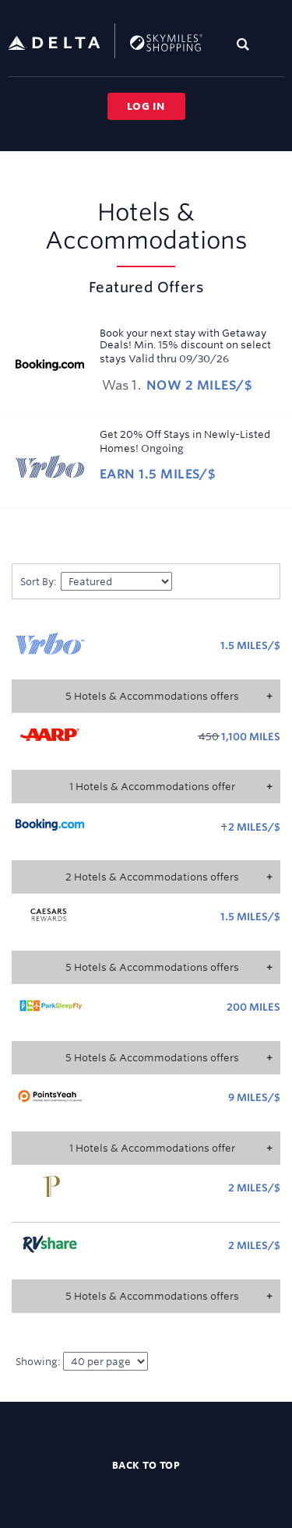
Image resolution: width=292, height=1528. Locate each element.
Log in (146, 106)
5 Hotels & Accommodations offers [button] (152, 696)
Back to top (146, 1465)
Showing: (82, 1361)
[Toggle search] (246, 44)
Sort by (38, 581)
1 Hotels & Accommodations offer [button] (152, 786)
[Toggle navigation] (273, 44)
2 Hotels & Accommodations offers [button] (152, 876)
